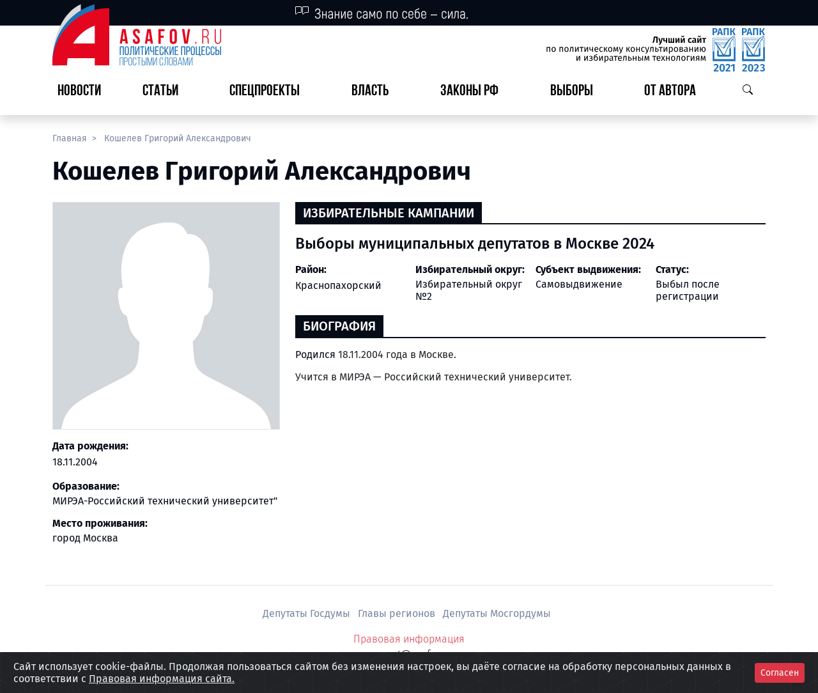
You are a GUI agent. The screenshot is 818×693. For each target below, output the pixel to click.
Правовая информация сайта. (162, 679)
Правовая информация (409, 639)
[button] (165, 91)
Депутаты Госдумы (308, 613)
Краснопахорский (338, 285)
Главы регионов (398, 613)
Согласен (779, 672)
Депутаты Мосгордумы (497, 613)
